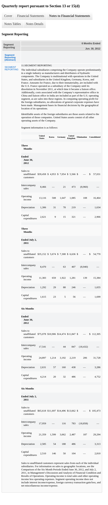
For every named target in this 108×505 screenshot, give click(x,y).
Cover (8, 16)
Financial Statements (30, 16)
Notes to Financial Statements (69, 16)
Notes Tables (12, 24)
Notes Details (35, 24)
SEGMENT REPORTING (11, 68)
